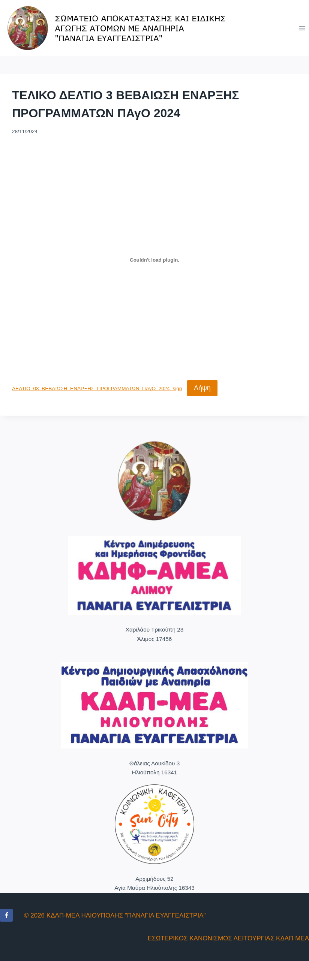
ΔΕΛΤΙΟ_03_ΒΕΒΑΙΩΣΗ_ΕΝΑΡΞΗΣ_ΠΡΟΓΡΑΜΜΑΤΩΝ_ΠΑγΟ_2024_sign (97, 388)
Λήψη (202, 388)
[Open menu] (302, 28)
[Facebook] (6, 915)
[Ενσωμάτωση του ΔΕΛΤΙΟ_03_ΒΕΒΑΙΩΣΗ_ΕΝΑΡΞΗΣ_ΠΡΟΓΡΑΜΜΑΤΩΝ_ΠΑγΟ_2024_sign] (154, 259)
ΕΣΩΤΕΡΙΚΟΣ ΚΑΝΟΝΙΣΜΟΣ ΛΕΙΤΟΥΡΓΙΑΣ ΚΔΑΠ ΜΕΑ (228, 938)
